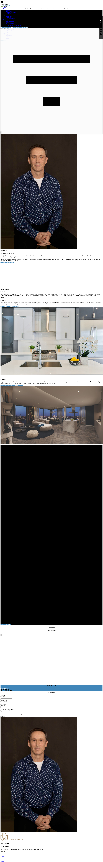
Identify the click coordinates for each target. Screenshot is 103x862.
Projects (5, 24)
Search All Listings (6, 624)
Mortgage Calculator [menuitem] (10, 18)
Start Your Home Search (7, 385)
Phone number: (4, 703)
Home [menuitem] (4, 7)
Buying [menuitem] (4, 15)
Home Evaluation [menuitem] (10, 23)
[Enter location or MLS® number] (6, 28)
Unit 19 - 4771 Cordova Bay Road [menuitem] (13, 26)
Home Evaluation (5, 306)
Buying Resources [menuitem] (10, 16)
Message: (3, 705)
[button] (101, 21)
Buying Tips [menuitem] (8, 17)
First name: (3, 695)
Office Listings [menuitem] (9, 11)
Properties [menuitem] (5, 8)
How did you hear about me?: (7, 709)
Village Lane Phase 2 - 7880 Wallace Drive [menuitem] (15, 27)
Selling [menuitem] (4, 19)
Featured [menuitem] (8, 10)
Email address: (4, 700)
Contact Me (3, 262)
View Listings (10, 262)
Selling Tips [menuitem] (8, 22)
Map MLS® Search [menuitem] (10, 13)
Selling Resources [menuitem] (10, 21)
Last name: (3, 697)
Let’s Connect (4, 688)
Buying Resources (18, 385)
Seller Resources (14, 306)
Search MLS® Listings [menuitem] (11, 12)
